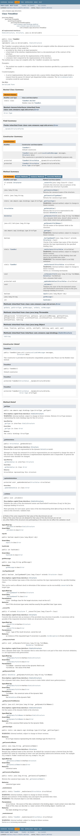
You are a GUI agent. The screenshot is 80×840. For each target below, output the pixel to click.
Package (10, 2)
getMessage (47, 297)
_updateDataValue (50, 281)
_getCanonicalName (50, 190)
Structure (20, 33)
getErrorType (16, 307)
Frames (24, 5)
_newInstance (48, 249)
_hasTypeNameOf (49, 238)
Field (14, 8)
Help (40, 2)
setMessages (45, 307)
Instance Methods (37, 176)
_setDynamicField (50, 274)
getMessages (27, 307)
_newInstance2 (48, 264)
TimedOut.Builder (29, 100)
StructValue (34, 160)
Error (11, 41)
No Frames (31, 5)
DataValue (8, 216)
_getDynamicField (50, 216)
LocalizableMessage (49, 153)
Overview (4, 2)
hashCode (46, 300)
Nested (9, 8)
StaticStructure (8, 33)
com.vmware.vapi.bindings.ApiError (26, 24)
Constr (20, 8)
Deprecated (29, 2)
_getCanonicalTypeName (52, 195)
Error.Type (8, 113)
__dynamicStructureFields (14, 129)
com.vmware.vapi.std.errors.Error (28, 26)
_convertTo (47, 182)
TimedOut (25, 147)
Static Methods (22, 176)
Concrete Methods (54, 176)
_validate (47, 284)
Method (26, 8)
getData (7, 307)
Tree (22, 2)
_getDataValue (48, 208)
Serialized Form (8, 84)
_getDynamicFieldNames (52, 223)
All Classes (42, 5)
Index (36, 2)
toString (7, 336)
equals (45, 294)
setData (37, 307)
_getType (46, 230)
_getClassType (48, 201)
